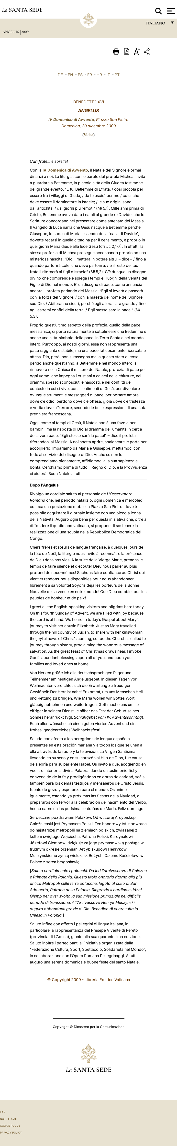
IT (108, 74)
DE (60, 74)
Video (88, 135)
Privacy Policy (11, 1132)
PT (117, 74)
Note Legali (8, 1119)
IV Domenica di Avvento (71, 119)
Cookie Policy (10, 1125)
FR (89, 74)
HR (99, 74)
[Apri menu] (170, 11)
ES (80, 74)
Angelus (11, 32)
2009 (25, 32)
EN (70, 74)
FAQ (2, 1112)
